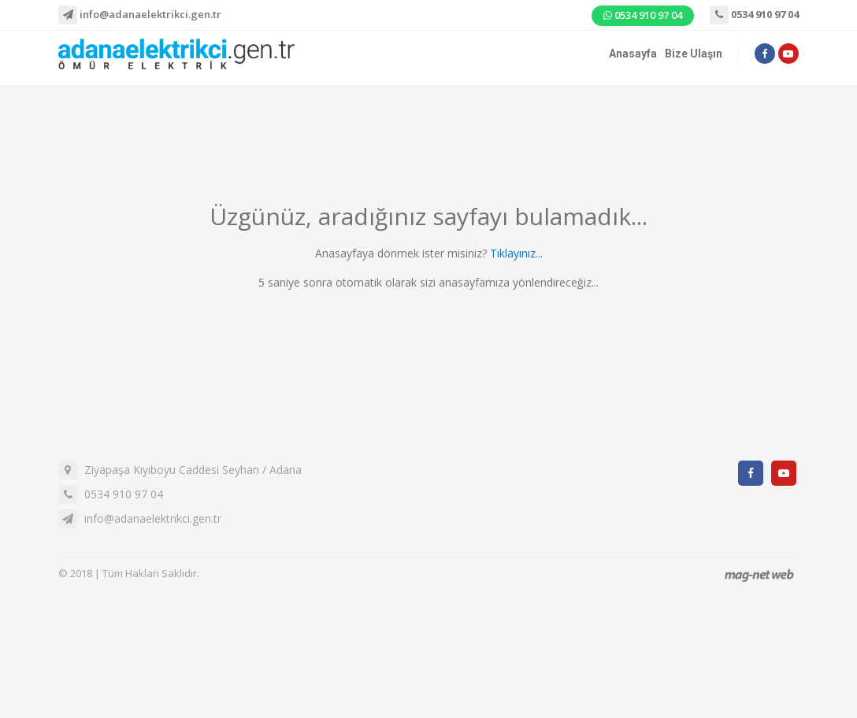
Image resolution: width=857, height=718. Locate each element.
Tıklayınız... (516, 253)
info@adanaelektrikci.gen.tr (139, 15)
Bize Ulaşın (693, 53)
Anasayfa (633, 53)
